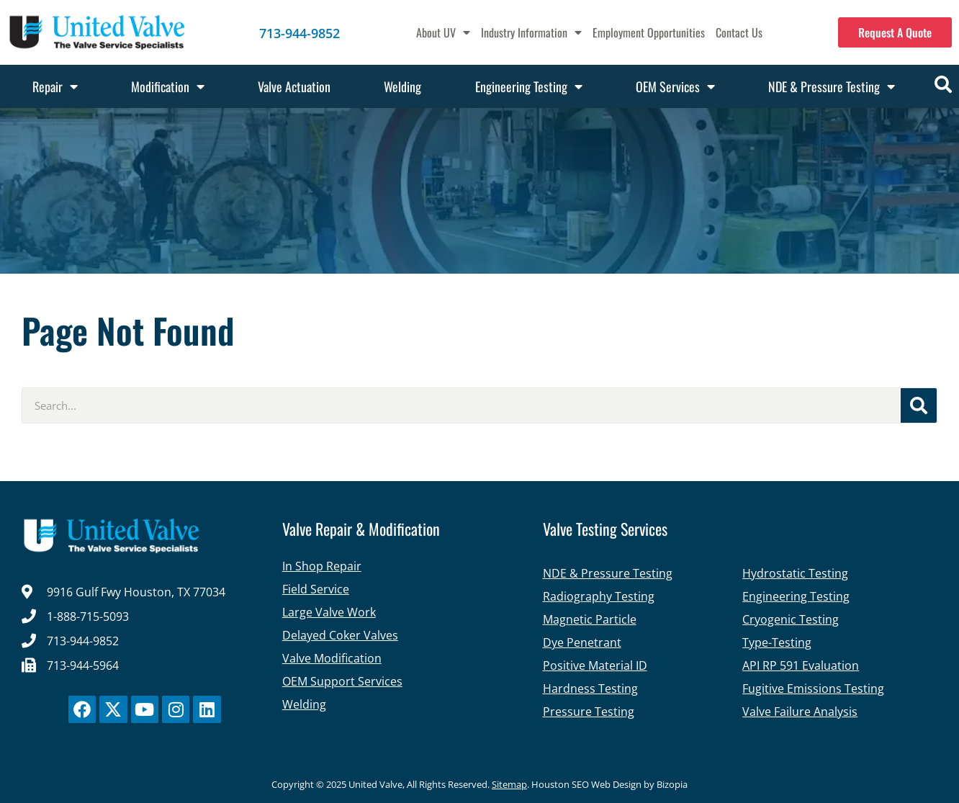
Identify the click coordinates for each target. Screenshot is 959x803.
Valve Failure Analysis (799, 711)
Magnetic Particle (589, 619)
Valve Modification (332, 658)
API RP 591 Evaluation (800, 665)
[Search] (919, 405)
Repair (55, 86)
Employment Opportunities (649, 32)
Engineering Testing (528, 86)
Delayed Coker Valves (340, 635)
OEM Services (675, 86)
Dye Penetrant (582, 642)
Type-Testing (776, 642)
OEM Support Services (342, 681)
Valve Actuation (294, 86)
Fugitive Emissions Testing (813, 688)
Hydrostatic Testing (795, 573)
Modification (167, 86)
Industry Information (531, 32)
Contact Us (739, 32)
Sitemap (509, 784)
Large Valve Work (329, 612)
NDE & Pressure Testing (831, 86)
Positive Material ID (595, 665)
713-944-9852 (299, 33)
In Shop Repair (321, 566)
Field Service (315, 589)
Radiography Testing (598, 596)
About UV (443, 32)
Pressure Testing (588, 711)
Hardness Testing (590, 688)
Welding (402, 86)
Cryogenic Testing (790, 619)
